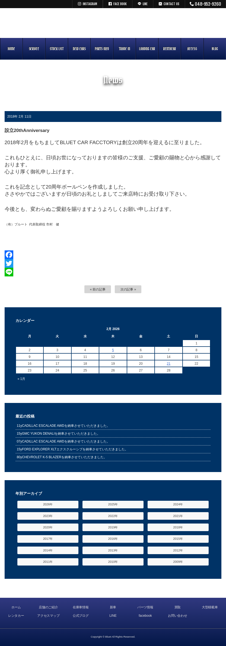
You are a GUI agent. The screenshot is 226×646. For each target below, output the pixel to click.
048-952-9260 (205, 4)
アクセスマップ (48, 616)
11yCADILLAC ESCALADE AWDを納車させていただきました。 (63, 426)
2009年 (178, 561)
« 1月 (22, 379)
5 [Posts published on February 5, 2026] (113, 350)
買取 (177, 607)
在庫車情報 (81, 607)
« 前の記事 (98, 289)
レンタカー (16, 616)
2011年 (48, 561)
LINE (113, 616)
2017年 (48, 538)
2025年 (113, 504)
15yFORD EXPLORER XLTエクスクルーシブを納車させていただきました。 (72, 449)
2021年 (178, 516)
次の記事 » (128, 289)
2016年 (113, 538)
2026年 (48, 504)
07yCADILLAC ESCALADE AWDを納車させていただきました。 (63, 441)
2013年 (113, 550)
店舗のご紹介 (48, 607)
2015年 (178, 538)
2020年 (48, 527)
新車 (113, 607)
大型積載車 (210, 607)
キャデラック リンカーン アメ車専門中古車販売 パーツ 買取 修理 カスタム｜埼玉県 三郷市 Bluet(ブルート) (113, 23)
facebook (145, 616)
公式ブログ (81, 616)
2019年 (113, 527)
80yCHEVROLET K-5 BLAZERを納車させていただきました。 (62, 457)
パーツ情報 (145, 607)
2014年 (48, 550)
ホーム (16, 607)
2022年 (113, 516)
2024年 (178, 504)
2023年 (48, 516)
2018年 (178, 527)
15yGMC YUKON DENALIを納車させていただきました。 (58, 433)
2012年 (178, 550)
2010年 (113, 561)
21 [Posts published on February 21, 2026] (168, 364)
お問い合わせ (177, 616)
